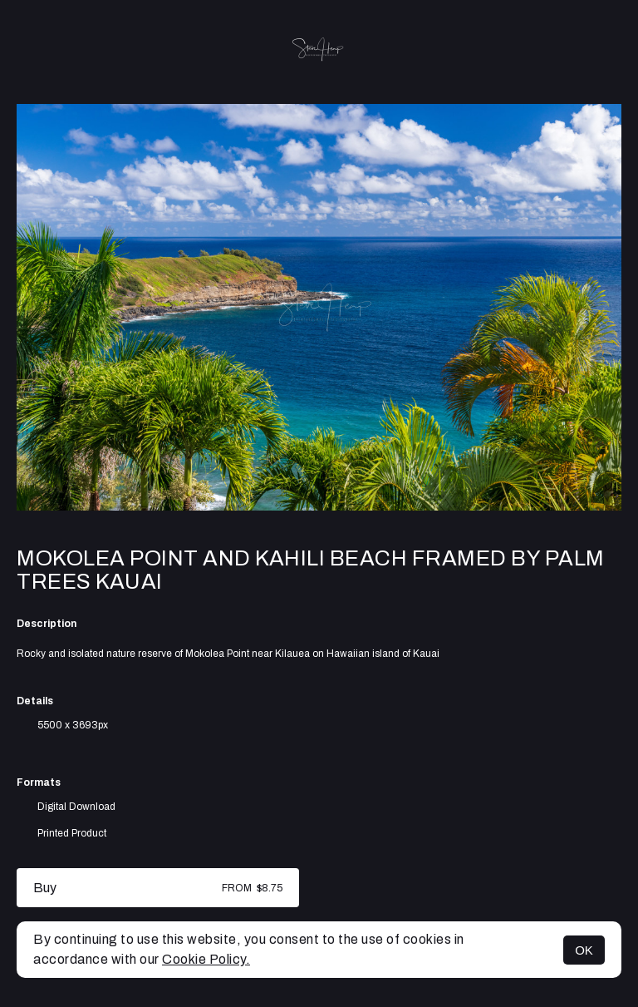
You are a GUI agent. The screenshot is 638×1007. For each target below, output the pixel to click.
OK (584, 950)
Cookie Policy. (206, 959)
